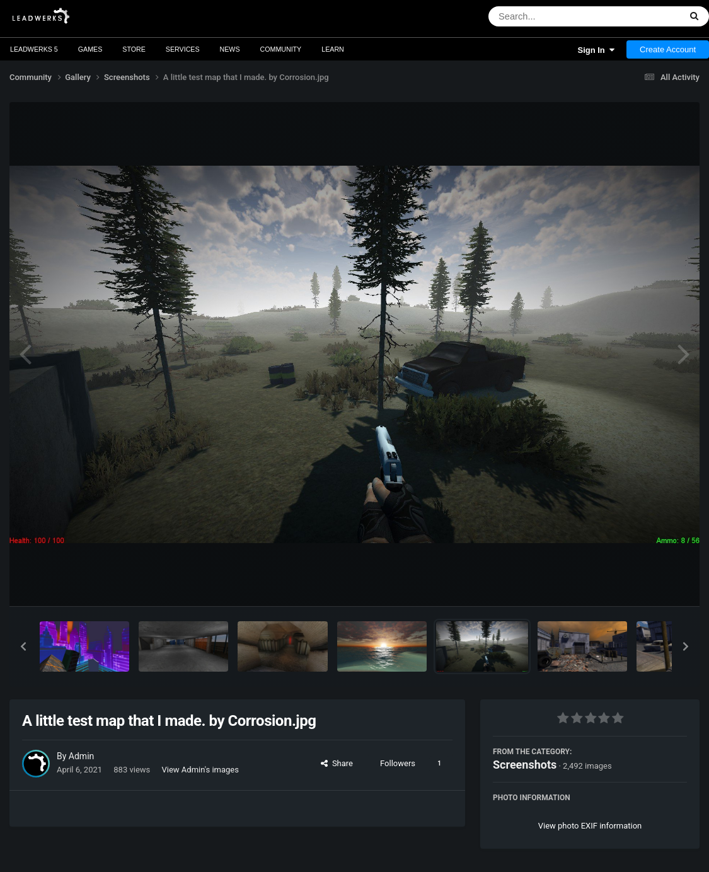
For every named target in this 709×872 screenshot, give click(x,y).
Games (90, 49)
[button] (23, 646)
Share (337, 763)
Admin (81, 756)
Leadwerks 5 (34, 49)
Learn (332, 49)
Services (183, 49)
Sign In (595, 50)
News (230, 49)
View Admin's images (200, 769)
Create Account (668, 49)
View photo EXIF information (590, 825)
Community (281, 49)
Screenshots (524, 764)
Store (134, 49)
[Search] (551, 16)
